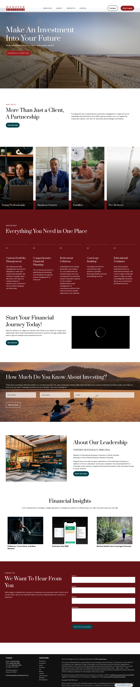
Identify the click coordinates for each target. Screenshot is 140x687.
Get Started (12, 343)
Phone (74, 597)
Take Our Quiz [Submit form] (13, 405)
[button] (48, 4)
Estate (41, 665)
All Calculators (43, 680)
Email (74, 586)
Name (74, 576)
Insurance (42, 667)
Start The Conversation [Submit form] (82, 627)
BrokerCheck (102, 659)
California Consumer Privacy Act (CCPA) (122, 675)
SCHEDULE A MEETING (18, 53)
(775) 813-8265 (14, 661)
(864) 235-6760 (15, 663)
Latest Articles (43, 675)
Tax (40, 669)
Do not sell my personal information (114, 677)
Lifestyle (41, 673)
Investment (42, 663)
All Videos (42, 677)
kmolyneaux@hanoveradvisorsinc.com (17, 675)
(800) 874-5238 (16, 665)
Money (41, 671)
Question (75, 607)
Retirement (42, 661)
